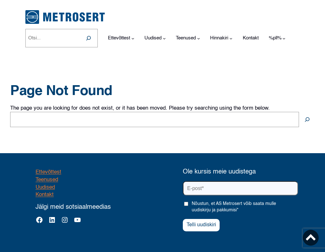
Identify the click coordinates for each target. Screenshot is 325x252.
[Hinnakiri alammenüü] (230, 38)
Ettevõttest (48, 172)
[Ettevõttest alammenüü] (132, 38)
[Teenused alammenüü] (198, 38)
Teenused (47, 179)
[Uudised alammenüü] (164, 38)
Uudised (45, 187)
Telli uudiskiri (201, 225)
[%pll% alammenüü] (283, 38)
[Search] (88, 38)
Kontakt (45, 194)
